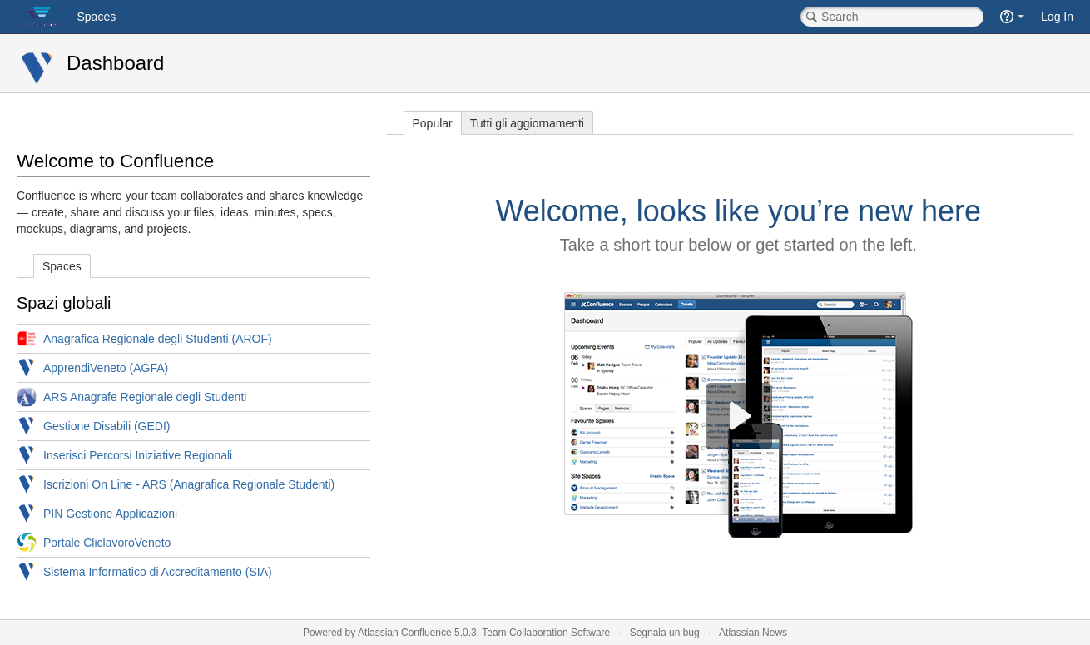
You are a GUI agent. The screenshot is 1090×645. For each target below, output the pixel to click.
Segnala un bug (665, 632)
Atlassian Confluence (405, 632)
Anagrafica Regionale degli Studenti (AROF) (157, 338)
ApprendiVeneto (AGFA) (105, 368)
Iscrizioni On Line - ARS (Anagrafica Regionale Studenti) (188, 484)
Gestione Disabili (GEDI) (107, 426)
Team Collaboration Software (546, 632)
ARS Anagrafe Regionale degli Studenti (144, 397)
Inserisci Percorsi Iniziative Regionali (137, 455)
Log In (1057, 16)
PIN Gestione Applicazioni (110, 513)
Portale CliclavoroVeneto (107, 542)
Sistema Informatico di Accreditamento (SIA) (157, 571)
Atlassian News (753, 632)
